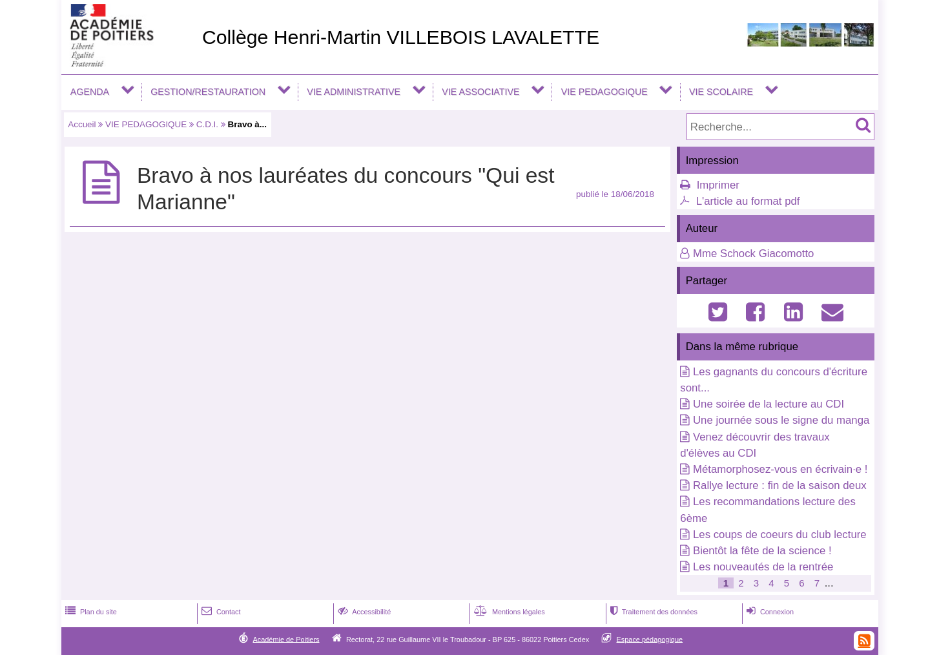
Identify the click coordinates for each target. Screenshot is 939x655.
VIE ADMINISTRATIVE (353, 92)
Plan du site (90, 612)
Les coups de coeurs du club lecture (780, 534)
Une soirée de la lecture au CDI (768, 404)
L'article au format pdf (748, 201)
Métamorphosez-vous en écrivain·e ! (780, 469)
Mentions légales (508, 612)
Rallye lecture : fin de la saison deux (780, 485)
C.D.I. (207, 124)
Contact (220, 612)
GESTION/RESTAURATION (207, 92)
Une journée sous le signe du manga (781, 420)
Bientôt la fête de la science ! (762, 551)
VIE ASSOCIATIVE (480, 92)
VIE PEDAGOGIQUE (604, 92)
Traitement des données (652, 612)
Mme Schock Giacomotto (753, 253)
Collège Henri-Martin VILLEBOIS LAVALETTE (400, 37)
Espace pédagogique (650, 639)
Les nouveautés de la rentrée (763, 567)
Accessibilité (363, 612)
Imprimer (718, 185)
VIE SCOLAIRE (721, 92)
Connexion (769, 612)
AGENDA (89, 92)
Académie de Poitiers (286, 639)
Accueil (82, 124)
